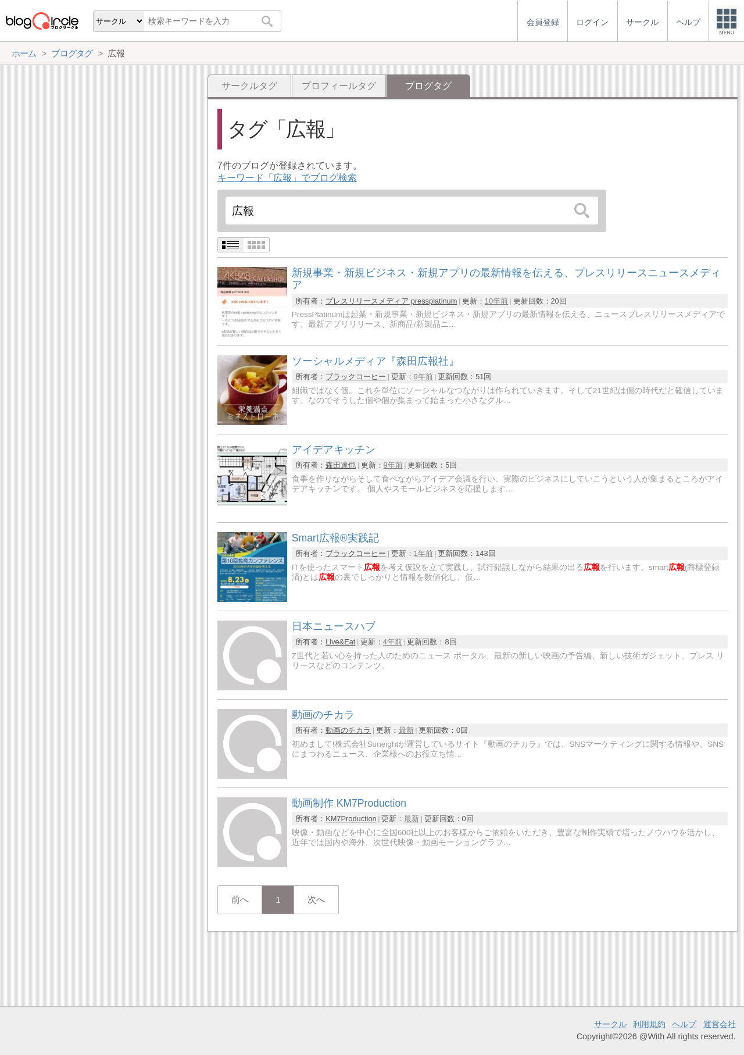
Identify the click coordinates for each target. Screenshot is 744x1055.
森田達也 (341, 465)
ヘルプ (684, 1024)
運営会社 (719, 1024)
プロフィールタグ (339, 86)
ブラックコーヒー (356, 376)
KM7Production (351, 818)
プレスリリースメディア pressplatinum (391, 301)
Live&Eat (340, 641)
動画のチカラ (348, 730)
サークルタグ (249, 86)
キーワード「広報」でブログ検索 (287, 178)
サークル (610, 1024)
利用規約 (649, 1024)
